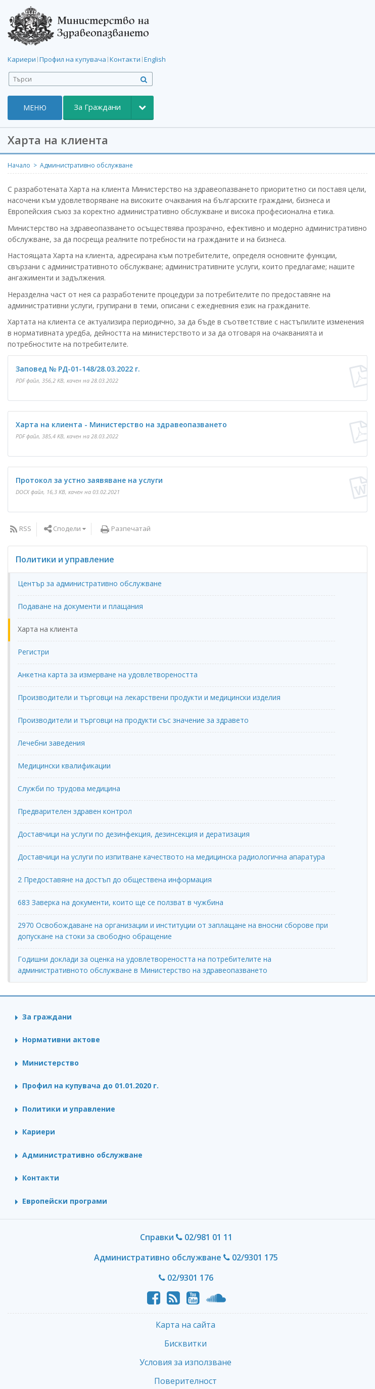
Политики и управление (65, 559)
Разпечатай (131, 528)
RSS (25, 528)
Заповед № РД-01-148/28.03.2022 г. (78, 369)
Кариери (22, 59)
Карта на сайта (185, 1324)
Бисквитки (185, 1343)
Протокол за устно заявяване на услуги (89, 480)
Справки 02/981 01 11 (186, 1237)
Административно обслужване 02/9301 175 (186, 1257)
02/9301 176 (186, 1277)
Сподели (67, 528)
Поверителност (185, 1380)
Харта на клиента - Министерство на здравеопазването (121, 424)
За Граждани (97, 107)
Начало (19, 165)
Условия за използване (185, 1362)
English (155, 59)
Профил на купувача (72, 59)
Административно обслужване (86, 165)
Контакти (125, 59)
